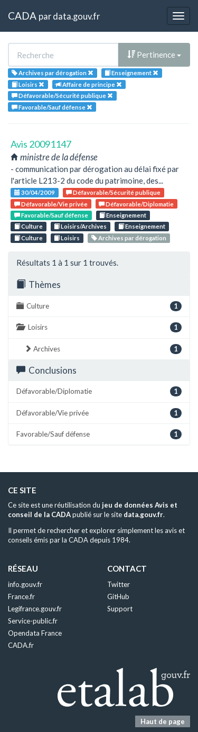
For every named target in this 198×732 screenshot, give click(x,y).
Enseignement (122, 215)
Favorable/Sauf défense (51, 215)
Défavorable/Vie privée (51, 204)
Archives (103, 349)
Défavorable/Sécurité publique (113, 192)
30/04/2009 (34, 192)
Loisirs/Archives (80, 226)
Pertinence (154, 54)
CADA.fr (21, 645)
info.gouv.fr (25, 584)
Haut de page (162, 721)
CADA (22, 16)
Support (120, 608)
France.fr (21, 596)
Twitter (118, 584)
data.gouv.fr (76, 16)
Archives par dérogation (128, 237)
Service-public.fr (33, 621)
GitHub (118, 596)
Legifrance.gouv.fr (35, 608)
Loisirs (67, 237)
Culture (28, 226)
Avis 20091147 (41, 144)
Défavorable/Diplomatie (136, 204)
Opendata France (35, 633)
